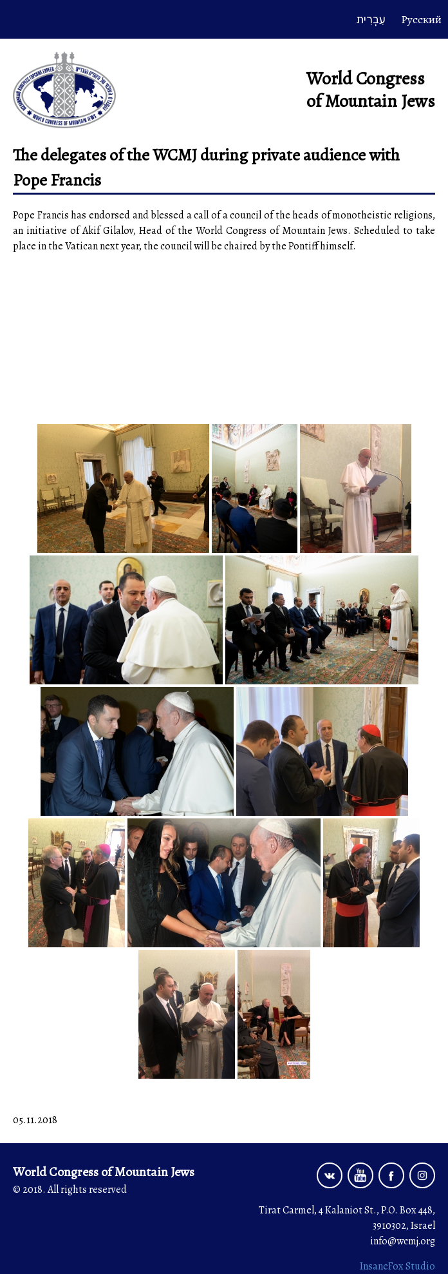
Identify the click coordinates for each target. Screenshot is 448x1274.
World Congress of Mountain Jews (370, 89)
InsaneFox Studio (397, 1266)
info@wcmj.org (402, 1241)
